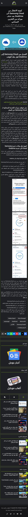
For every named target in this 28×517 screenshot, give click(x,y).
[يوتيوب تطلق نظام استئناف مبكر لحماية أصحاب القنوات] (22, 423)
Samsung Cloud (21, 324)
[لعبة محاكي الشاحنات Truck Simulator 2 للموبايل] (23, 482)
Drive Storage (21, 318)
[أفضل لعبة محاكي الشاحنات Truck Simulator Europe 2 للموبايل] (23, 488)
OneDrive (14, 321)
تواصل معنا (8, 510)
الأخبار (12, 324)
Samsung (5, 62)
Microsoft (22, 321)
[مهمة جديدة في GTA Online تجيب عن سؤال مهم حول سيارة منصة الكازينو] (22, 416)
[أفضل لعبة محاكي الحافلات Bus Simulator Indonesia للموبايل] (23, 494)
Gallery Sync (11, 318)
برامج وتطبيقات (21, 327)
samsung (6, 321)
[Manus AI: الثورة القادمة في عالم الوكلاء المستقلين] (22, 403)
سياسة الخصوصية (14, 510)
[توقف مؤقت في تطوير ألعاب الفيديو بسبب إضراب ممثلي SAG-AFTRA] (22, 429)
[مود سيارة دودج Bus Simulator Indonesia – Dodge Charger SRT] (23, 475)
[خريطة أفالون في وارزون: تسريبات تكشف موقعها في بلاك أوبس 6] (22, 410)
